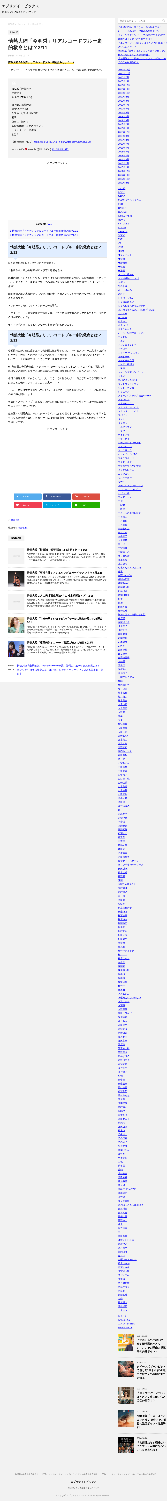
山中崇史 (122, 774)
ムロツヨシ (123, 473)
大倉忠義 (122, 704)
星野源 (121, 876)
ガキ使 (121, 368)
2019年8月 (123, 101)
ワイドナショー (126, 497)
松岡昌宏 (122, 923)
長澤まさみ (123, 1267)
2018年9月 (123, 136)
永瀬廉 (121, 1005)
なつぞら (122, 317)
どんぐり (122, 313)
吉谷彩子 (122, 653)
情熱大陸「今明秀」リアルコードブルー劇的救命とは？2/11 (44, 230)
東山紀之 (122, 911)
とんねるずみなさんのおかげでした (136, 309)
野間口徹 (122, 1251)
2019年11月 (124, 89)
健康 (120, 602)
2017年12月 (124, 171)
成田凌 (121, 849)
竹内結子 (122, 1142)
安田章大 (122, 728)
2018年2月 (123, 163)
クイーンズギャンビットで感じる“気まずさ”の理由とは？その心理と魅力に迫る (151, 1372)
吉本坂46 (123, 642)
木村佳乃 (122, 892)
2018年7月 (123, 144)
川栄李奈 (122, 817)
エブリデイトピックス (20, 6)
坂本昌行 (122, 692)
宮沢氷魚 (122, 743)
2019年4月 (123, 116)
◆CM (121, 251)
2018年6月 (123, 147)
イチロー (122, 348)
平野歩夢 (122, 825)
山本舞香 (122, 790)
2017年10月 (124, 179)
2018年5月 (123, 151)
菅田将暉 (122, 1177)
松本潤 (121, 927)
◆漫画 (121, 270)
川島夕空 (122, 814)
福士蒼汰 (122, 1115)
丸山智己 (122, 536)
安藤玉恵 (122, 731)
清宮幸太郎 (123, 1048)
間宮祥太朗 (123, 1271)
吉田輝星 (122, 649)
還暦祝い (122, 1244)
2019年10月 (124, 93)
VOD (120, 247)
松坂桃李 (122, 919)
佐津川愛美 (123, 595)
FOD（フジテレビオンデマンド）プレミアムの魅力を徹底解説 (69, 1474)
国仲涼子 (122, 673)
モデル (121, 481)
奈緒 (120, 716)
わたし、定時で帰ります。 (131, 333)
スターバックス (126, 403)
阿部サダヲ (123, 1287)
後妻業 (121, 837)
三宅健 (121, 505)
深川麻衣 (122, 1036)
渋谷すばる (123, 1056)
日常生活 (122, 872)
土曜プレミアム (126, 677)
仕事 (120, 571)
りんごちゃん (125, 329)
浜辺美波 (122, 1029)
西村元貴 (122, 1212)
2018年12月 (124, 132)
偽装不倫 (122, 606)
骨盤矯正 (122, 1306)
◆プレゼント (125, 255)
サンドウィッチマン (128, 384)
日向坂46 (123, 868)
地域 (120, 681)
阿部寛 (121, 1290)
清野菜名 (122, 1052)
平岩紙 (121, 821)
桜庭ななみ (123, 958)
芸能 (120, 1169)
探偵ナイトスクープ (128, 860)
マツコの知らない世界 (129, 466)
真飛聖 (121, 1099)
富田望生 (122, 755)
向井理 (121, 661)
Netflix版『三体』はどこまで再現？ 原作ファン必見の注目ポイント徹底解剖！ (151, 1422)
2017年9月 (123, 183)
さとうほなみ (125, 290)
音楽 (120, 1298)
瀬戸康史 (122, 1072)
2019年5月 (123, 112)
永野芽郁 (122, 1009)
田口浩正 (122, 1087)
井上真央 (122, 559)
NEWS (121, 219)
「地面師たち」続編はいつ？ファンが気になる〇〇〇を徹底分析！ (151, 1446)
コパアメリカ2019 (127, 380)
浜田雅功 (122, 1025)
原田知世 (122, 634)
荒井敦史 (122, 1173)
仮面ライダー (125, 575)
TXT (120, 239)
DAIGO (121, 196)
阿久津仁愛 (123, 1283)
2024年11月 (124, 69)
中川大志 (122, 516)
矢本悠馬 (122, 1103)
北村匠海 (122, 630)
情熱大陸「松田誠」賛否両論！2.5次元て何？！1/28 (57, 549)
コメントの (126, 1323)
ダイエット (123, 423)
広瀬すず (122, 833)
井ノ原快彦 (123, 556)
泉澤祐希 (122, 1017)
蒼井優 (121, 1197)
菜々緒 (121, 1185)
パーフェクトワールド (129, 442)
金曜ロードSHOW (127, 1259)
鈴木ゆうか (123, 1263)
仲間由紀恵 (123, 579)
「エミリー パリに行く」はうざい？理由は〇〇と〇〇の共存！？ (151, 1397)
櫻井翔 (121, 986)
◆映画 (121, 266)
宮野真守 (122, 747)
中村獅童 (122, 524)
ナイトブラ (123, 434)
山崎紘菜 (122, 782)
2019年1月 (123, 128)
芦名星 (121, 1165)
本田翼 (121, 900)
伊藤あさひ (123, 583)
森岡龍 (121, 966)
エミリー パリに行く (128, 352)
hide (49, 224)
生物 (120, 1075)
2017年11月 (124, 175)
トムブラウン (125, 427)
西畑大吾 (122, 1216)
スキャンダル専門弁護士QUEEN (134, 395)
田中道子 (122, 1083)
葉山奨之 (122, 1193)
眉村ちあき (123, 1095)
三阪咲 (121, 509)
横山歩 (121, 974)
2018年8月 (123, 140)
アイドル (122, 337)
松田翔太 (122, 935)
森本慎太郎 (123, 970)
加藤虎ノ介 (123, 622)
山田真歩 (122, 794)
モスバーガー (125, 477)
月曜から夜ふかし (127, 884)
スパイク (122, 415)
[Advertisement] (57, 193)
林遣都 (121, 943)
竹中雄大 (122, 1134)
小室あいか (123, 763)
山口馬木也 (123, 778)
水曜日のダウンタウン (129, 997)
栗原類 (121, 946)
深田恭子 (122, 1040)
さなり (121, 294)
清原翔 (121, 1044)
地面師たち (123, 685)
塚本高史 (122, 700)
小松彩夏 (122, 767)
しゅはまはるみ (126, 301)
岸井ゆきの (123, 806)
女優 (120, 720)
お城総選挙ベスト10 (128, 278)
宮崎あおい (123, 735)
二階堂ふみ (123, 552)
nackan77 (23, 527)
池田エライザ (125, 1013)
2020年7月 (123, 77)
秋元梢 (121, 1122)
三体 (120, 501)
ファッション (125, 446)
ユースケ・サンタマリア (130, 485)
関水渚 (121, 1279)
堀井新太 (122, 696)
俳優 (120, 599)
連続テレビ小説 (126, 1240)
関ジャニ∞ (123, 1275)
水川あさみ (123, 993)
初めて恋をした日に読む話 (131, 614)
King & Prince (125, 215)
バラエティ (123, 438)
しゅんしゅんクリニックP (131, 305)
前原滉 (121, 618)
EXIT (120, 204)
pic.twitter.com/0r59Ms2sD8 (76, 141)
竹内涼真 (122, 1138)
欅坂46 (121, 989)
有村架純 (122, 888)
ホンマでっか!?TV (127, 454)
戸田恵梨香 (123, 857)
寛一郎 (121, 759)
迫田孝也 (122, 1236)
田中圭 (121, 1079)
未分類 (121, 896)
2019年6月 (123, 108)
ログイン (122, 1316)
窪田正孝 (122, 1126)
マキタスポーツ (126, 458)
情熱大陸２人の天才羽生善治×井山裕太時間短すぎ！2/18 (60, 595)
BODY (121, 192)
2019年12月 (124, 85)
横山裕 (121, 978)
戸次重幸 (122, 853)
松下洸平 (122, 915)
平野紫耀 (122, 829)
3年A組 (121, 188)
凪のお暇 (122, 610)
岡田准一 (122, 802)
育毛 (120, 1161)
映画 (120, 880)
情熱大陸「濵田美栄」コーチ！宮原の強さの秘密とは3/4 (60, 642)
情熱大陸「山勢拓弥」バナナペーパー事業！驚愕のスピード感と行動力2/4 (58, 665)
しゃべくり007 (125, 298)
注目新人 (122, 1021)
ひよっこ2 (123, 325)
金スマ (121, 1255)
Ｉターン (122, 1310)
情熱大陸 (15, 520)
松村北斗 (122, 931)
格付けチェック (126, 950)
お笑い (121, 282)
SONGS (122, 227)
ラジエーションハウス (129, 489)
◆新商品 (122, 262)
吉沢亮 (121, 645)
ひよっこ (122, 321)
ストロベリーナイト (128, 407)
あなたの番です (126, 274)
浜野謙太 (122, 1032)
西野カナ (122, 1220)
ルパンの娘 (123, 493)
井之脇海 (122, 563)
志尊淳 (121, 841)
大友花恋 (122, 708)
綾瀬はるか (123, 1150)
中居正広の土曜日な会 (129, 513)
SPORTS (122, 231)
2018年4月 (123, 155)
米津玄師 (122, 1146)
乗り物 (121, 544)
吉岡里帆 (122, 638)
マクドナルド (125, 462)
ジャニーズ (123, 391)
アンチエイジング (127, 344)
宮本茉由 (122, 739)
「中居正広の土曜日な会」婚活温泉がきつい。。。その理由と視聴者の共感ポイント (151, 1346)
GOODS (122, 212)
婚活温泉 (122, 724)
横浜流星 (122, 982)
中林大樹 (122, 532)
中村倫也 (122, 520)
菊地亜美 (122, 1181)
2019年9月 (123, 97)
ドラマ (121, 430)
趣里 (120, 1224)
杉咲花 (121, 903)
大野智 (121, 712)
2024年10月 (124, 73)
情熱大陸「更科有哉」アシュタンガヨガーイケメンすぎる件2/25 (64, 572)
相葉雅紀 (122, 1091)
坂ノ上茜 (122, 688)
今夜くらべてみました (129, 567)
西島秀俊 (122, 1208)
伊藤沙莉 (122, 591)
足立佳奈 (122, 1228)
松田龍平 (122, 939)
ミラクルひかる (126, 470)
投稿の (124, 1319)
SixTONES (123, 223)
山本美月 (122, 786)
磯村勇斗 (122, 1107)
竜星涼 (121, 1130)
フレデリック (125, 450)
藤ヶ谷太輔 (123, 1201)
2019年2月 (123, 124)
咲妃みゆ (122, 669)
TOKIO (121, 235)
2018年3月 (123, 159)
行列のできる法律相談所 (130, 1204)
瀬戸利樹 (122, 1068)
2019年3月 (123, 120)
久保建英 (122, 540)
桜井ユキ (122, 954)
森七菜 (121, 962)
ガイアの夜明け (126, 364)
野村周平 (122, 1247)
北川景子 (122, 626)
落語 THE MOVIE (127, 1189)
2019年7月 (123, 104)
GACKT (122, 208)
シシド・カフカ (126, 387)
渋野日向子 (123, 1060)
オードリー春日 (126, 360)
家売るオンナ (125, 751)
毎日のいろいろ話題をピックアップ (83, 1488)
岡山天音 (122, 798)
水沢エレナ (123, 1001)
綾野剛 (121, 1154)
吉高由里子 (123, 657)
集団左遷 (122, 1294)
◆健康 (121, 258)
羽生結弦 (122, 1158)
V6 (119, 243)
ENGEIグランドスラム (129, 200)
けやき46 (123, 286)
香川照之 (122, 1302)
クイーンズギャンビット (130, 372)
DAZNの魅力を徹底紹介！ (26, 1474)
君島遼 (121, 665)
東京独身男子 (125, 907)
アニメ (121, 341)
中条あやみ (123, 528)
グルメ (121, 376)
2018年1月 (123, 167)
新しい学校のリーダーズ (130, 864)
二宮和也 (122, 548)
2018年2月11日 (60, 149)
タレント (122, 419)
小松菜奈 (122, 771)
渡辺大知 (122, 1064)
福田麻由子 (123, 1118)
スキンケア (123, 399)
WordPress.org (125, 1327)
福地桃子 (122, 1111)
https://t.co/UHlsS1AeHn (47, 141)
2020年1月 (123, 81)
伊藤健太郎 (123, 587)
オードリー (123, 356)
